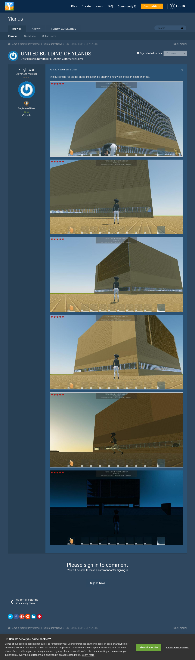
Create (86, 6)
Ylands (15, 19)
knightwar (30, 58)
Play (74, 6)
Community (125, 6)
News (99, 6)
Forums (12, 36)
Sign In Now (97, 592)
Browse (16, 28)
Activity (36, 28)
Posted (62, 69)
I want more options (177, 647)
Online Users (49, 36)
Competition (152, 6)
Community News (72, 58)
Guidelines (30, 36)
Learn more (88, 654)
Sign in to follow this (151, 53)
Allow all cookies (148, 647)
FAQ (110, 6)
